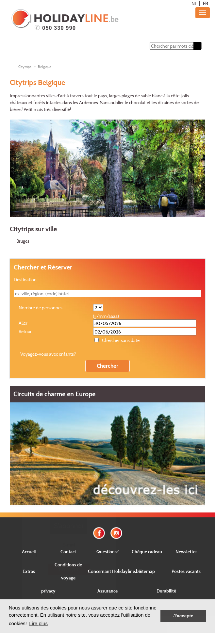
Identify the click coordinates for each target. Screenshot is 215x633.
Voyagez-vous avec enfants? (48, 354)
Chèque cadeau (147, 551)
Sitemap (147, 571)
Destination (25, 279)
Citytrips (24, 66)
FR (205, 3)
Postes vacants (186, 571)
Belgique (44, 66)
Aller (23, 323)
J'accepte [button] (183, 615)
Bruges (22, 241)
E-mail (68, 544)
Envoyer (69, 569)
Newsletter (186, 551)
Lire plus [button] (38, 623)
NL (194, 3)
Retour (25, 331)
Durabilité (166, 590)
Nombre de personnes (40, 307)
